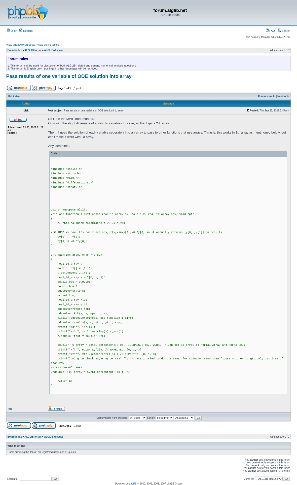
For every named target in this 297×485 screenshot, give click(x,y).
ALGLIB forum (33, 50)
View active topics (48, 44)
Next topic (283, 96)
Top (9, 409)
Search (284, 30)
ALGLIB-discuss (54, 50)
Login (12, 30)
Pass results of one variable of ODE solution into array (69, 76)
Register (26, 30)
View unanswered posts (20, 44)
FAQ (270, 30)
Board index (14, 50)
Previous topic (266, 96)
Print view (14, 96)
